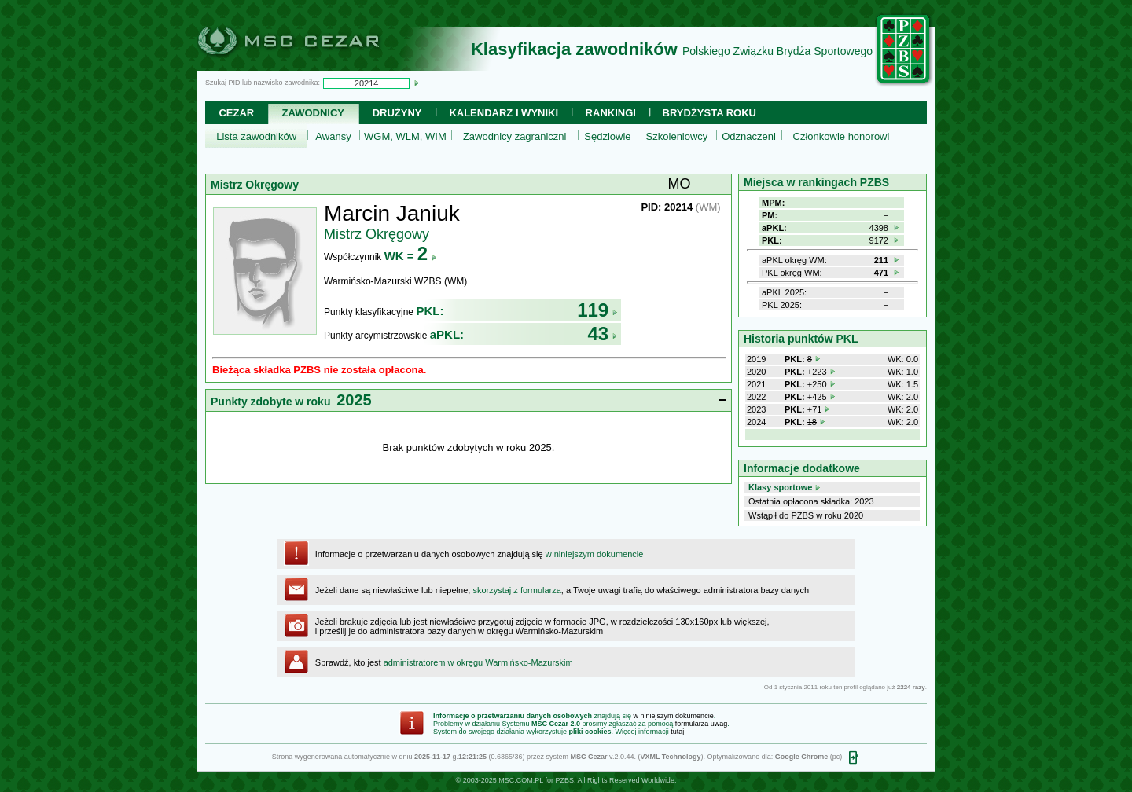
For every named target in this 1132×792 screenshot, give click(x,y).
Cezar (236, 113)
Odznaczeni (749, 136)
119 (597, 310)
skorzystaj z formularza (516, 590)
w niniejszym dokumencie (595, 554)
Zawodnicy (313, 113)
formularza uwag (701, 724)
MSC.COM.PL (520, 780)
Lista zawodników (256, 136)
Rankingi (611, 113)
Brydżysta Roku (709, 113)
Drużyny (397, 113)
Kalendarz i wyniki (503, 113)
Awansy (333, 136)
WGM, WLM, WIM (405, 136)
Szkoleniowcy (677, 136)
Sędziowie (607, 136)
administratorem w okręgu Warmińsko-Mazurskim (478, 662)
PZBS (564, 780)
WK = (410, 255)
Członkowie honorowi (841, 136)
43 (602, 333)
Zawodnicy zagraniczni (515, 136)
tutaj (677, 731)
